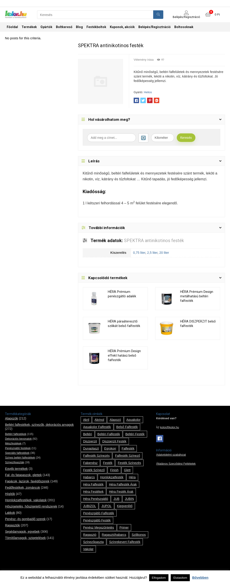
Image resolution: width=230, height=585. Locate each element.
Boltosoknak (183, 27)
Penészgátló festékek (18, 448)
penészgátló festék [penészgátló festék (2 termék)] (97, 520)
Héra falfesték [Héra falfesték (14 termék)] (93, 484)
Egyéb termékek (16, 468)
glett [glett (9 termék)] (127, 470)
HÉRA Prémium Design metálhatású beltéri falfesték (196, 296)
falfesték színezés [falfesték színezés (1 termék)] (96, 455)
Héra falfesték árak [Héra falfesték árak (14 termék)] (123, 484)
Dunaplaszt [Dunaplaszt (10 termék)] (91, 448)
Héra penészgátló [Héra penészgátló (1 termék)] (95, 499)
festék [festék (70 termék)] (107, 463)
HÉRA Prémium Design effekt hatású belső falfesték (124, 355)
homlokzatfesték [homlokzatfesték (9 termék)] (111, 477)
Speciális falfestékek (17, 453)
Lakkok (10, 512)
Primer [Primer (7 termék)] (124, 527)
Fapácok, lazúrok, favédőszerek (27, 481)
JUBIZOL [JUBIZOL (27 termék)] (89, 506)
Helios (148, 92)
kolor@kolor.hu (169, 427)
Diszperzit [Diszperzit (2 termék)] (90, 441)
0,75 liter (139, 252)
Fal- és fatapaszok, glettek (23, 475)
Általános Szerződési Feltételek (176, 463)
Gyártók (46, 27)
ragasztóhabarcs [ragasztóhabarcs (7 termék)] (114, 534)
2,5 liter (152, 252)
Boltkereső (64, 27)
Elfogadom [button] (159, 577)
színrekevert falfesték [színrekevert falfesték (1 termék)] (124, 542)
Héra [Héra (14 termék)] (132, 477)
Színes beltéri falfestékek (20, 457)
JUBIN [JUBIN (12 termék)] (129, 499)
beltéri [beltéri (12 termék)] (87, 434)
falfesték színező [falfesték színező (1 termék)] (127, 455)
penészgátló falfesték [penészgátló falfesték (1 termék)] (98, 513)
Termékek (29, 27)
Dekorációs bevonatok (18, 438)
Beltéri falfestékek (15, 434)
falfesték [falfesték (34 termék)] (128, 448)
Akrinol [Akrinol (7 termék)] (99, 420)
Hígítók (10, 494)
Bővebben (200, 577)
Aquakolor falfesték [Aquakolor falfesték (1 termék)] (97, 427)
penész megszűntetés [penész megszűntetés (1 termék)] (98, 527)
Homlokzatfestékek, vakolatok (25, 500)
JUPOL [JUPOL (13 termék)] (106, 506)
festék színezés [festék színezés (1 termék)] (129, 463)
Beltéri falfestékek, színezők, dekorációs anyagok (39, 424)
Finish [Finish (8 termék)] (114, 470)
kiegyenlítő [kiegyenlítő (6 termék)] (125, 506)
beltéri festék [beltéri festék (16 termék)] (135, 434)
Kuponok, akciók (122, 27)
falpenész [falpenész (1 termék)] (90, 463)
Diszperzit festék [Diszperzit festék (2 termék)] (114, 441)
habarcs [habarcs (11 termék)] (89, 477)
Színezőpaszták (14, 462)
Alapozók (11, 418)
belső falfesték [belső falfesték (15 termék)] (127, 427)
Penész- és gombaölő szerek (25, 519)
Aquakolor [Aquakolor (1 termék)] (133, 420)
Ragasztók (12, 525)
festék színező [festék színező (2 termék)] (94, 470)
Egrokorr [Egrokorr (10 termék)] (110, 448)
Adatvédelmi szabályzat (171, 454)
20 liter (164, 252)
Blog (79, 27)
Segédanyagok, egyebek (22, 531)
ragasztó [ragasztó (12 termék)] (89, 534)
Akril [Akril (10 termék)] (86, 420)
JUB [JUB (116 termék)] (116, 499)
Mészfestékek (13, 443)
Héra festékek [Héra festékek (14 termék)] (93, 491)
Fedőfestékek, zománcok (22, 487)
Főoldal (12, 27)
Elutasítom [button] (180, 577)
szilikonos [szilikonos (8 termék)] (139, 534)
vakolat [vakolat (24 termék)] (88, 549)
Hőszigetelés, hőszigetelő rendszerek (31, 506)
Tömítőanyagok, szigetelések (25, 538)
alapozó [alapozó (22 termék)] (115, 420)
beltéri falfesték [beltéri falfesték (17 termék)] (108, 434)
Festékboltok (96, 27)
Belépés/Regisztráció (154, 27)
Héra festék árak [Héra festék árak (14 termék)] (121, 491)
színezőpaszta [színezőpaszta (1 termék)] (93, 542)
